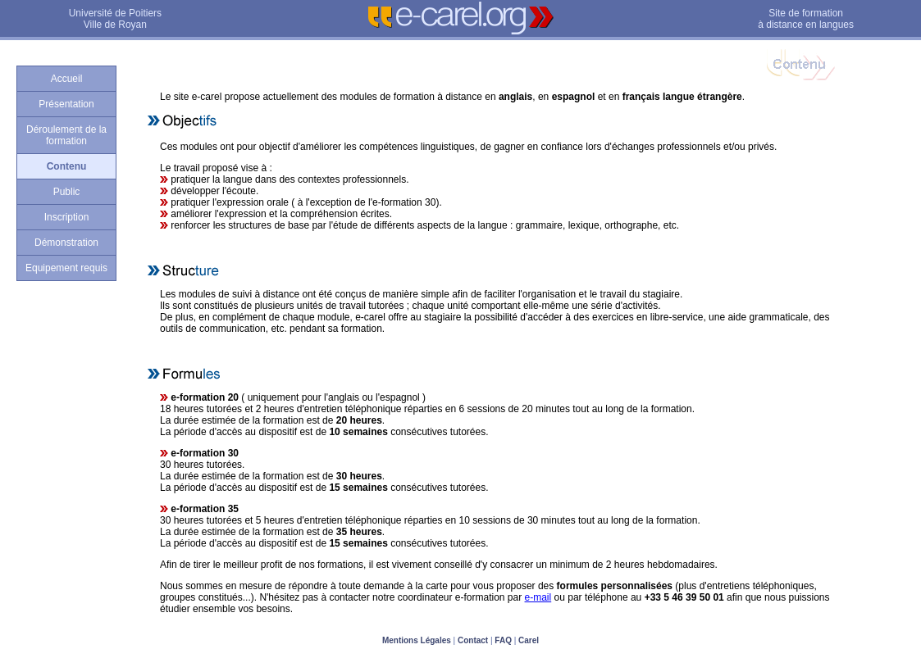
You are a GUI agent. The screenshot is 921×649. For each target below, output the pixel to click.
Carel (528, 640)
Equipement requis (66, 268)
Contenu (67, 166)
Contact (473, 640)
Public (66, 191)
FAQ (503, 640)
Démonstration (66, 242)
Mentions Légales (416, 640)
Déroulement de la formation (66, 135)
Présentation (66, 104)
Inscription (66, 217)
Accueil (67, 78)
